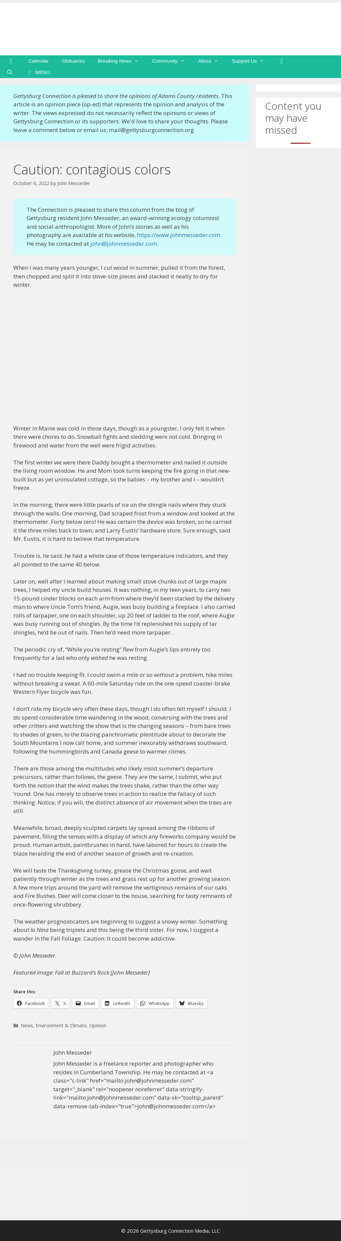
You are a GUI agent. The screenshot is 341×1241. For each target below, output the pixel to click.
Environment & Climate (61, 1025)
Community (171, 61)
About (211, 61)
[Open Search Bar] (10, 72)
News (27, 1025)
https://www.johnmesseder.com (178, 235)
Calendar (38, 61)
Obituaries (73, 61)
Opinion (97, 1025)
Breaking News (122, 61)
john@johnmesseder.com (123, 243)
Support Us (251, 61)
